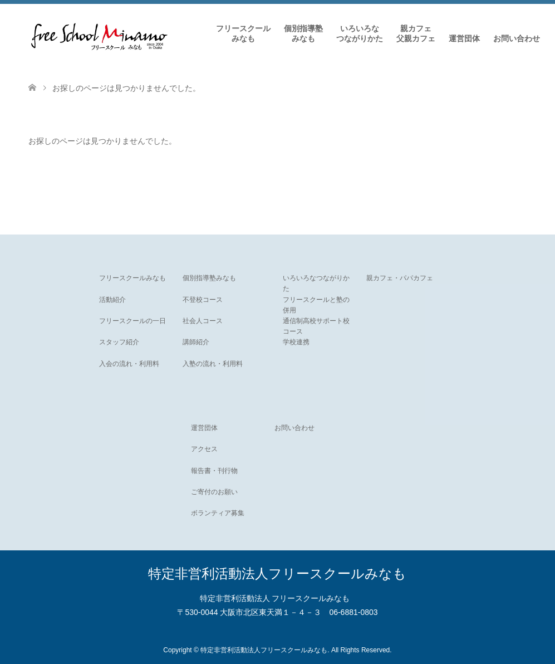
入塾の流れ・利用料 (213, 364)
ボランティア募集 (217, 513)
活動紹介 (112, 300)
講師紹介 (196, 342)
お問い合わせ (516, 38)
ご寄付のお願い (214, 492)
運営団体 (464, 38)
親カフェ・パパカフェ (399, 278)
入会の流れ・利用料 (129, 364)
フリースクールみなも (243, 33)
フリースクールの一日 (132, 321)
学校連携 (296, 342)
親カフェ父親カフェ (415, 33)
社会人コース (203, 321)
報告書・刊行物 (214, 471)
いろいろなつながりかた (359, 33)
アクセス (204, 449)
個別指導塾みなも (303, 33)
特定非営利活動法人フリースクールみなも (277, 573)
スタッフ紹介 (119, 342)
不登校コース (203, 300)
